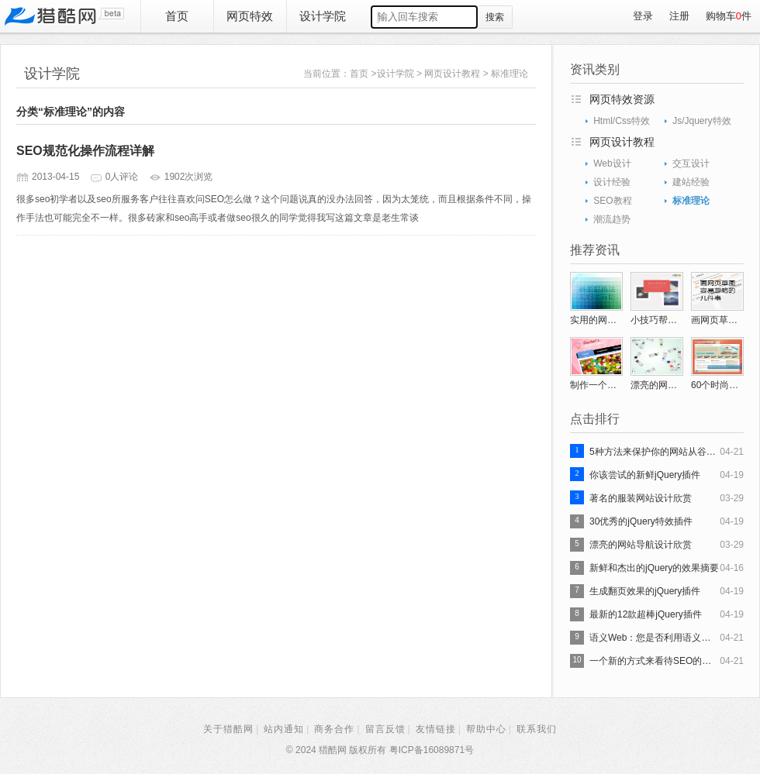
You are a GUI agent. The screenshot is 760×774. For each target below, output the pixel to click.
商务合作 (334, 729)
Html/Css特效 (621, 120)
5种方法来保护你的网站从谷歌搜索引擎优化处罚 (654, 451)
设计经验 (611, 182)
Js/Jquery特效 (701, 120)
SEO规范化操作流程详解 (85, 150)
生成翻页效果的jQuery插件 (644, 591)
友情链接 (436, 729)
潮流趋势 (611, 219)
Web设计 (611, 163)
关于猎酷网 (228, 729)
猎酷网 (64, 16)
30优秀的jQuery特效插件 (641, 521)
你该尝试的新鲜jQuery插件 (644, 475)
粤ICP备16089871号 (431, 750)
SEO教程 (612, 200)
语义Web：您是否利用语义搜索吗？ (654, 637)
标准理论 (509, 73)
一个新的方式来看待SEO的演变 (654, 660)
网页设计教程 (452, 73)
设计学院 (322, 15)
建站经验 (691, 182)
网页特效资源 (622, 99)
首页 (176, 15)
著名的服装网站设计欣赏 (640, 498)
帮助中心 (486, 729)
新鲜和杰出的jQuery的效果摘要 (654, 567)
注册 (679, 16)
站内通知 (284, 729)
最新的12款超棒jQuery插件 (645, 614)
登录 (643, 16)
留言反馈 (385, 729)
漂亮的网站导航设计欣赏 (640, 544)
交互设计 (691, 163)
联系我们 (536, 729)
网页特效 (249, 15)
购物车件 (728, 16)
